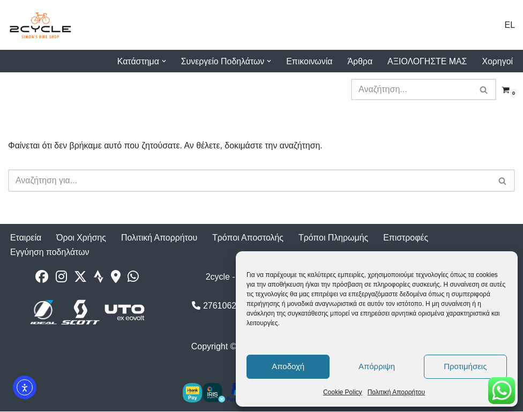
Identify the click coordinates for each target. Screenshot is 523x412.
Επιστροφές (408, 238)
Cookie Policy (342, 392)
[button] (162, 61)
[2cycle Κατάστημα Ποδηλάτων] (40, 25)
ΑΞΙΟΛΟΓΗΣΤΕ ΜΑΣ (426, 61)
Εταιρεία (26, 238)
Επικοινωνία (308, 61)
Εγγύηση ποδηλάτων (50, 252)
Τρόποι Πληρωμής (335, 238)
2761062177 (221, 306)
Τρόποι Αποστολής (249, 238)
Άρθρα (358, 61)
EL (509, 24)
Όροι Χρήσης (82, 238)
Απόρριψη (376, 366)
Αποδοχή (288, 366)
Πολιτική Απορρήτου (396, 392)
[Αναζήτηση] (411, 90)
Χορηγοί (497, 61)
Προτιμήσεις (465, 366)
